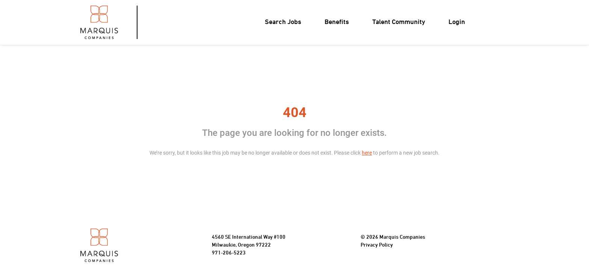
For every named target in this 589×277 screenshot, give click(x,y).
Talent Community (398, 22)
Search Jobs (283, 22)
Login (457, 22)
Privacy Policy (377, 245)
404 (295, 112)
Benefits (337, 22)
